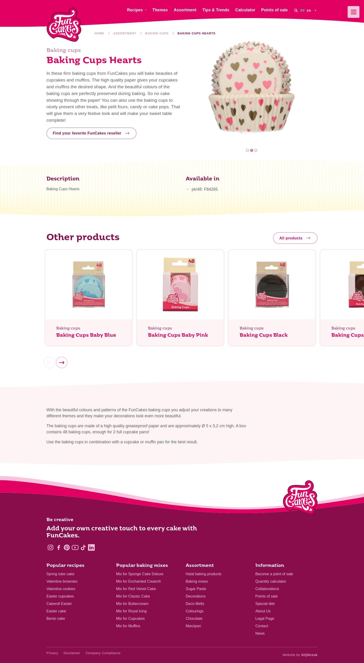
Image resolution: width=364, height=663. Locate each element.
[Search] (295, 10)
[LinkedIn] (91, 547)
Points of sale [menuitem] (274, 10)
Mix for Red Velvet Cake (136, 589)
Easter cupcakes (60, 596)
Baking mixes (197, 581)
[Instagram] (50, 547)
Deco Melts (195, 604)
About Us (263, 611)
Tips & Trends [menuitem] (215, 10)
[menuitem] (309, 10)
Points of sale (266, 596)
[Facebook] (59, 547)
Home (99, 33)
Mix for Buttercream (132, 604)
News (260, 633)
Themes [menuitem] (160, 10)
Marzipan (193, 626)
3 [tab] (255, 150)
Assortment (124, 33)
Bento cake (55, 619)
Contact (261, 626)
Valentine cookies (60, 589)
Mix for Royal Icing (131, 611)
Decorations (195, 596)
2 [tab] (251, 150)
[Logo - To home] (300, 498)
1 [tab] (247, 150)
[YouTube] (75, 547)
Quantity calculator (270, 581)
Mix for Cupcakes (130, 619)
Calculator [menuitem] (245, 10)
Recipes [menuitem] (135, 10)
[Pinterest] (67, 547)
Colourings (194, 611)
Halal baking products (203, 574)
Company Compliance (103, 653)
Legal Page (264, 619)
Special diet (265, 604)
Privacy (52, 653)
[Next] (61, 363)
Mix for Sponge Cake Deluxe (139, 574)
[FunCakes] (63, 24)
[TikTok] (83, 547)
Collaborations (267, 589)
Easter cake (56, 611)
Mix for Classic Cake (133, 596)
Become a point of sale (274, 574)
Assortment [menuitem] (185, 10)
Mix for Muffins (128, 626)
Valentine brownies (62, 581)
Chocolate (194, 619)
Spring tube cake (60, 574)
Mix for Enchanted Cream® (138, 581)
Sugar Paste (196, 589)
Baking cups (157, 33)
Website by (300, 655)
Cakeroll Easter (59, 604)
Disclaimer (72, 653)
